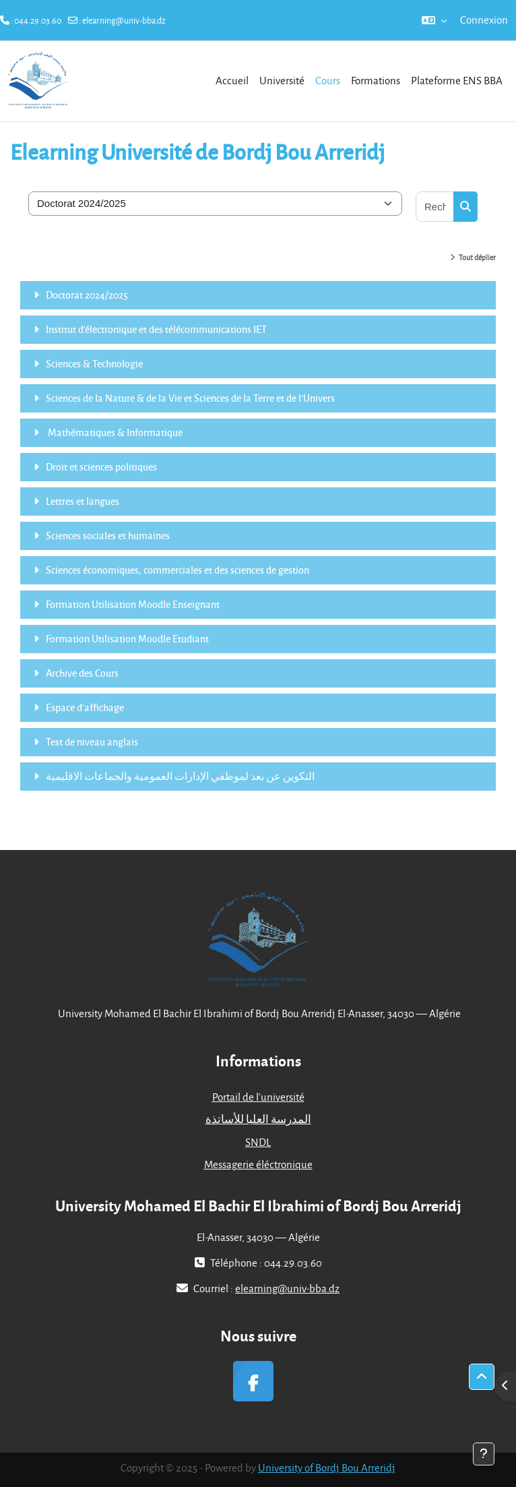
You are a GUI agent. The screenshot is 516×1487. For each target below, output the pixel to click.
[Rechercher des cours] (435, 206)
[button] (434, 20)
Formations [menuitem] (375, 80)
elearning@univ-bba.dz (124, 20)
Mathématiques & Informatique (114, 432)
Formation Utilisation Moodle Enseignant (133, 604)
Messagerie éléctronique (258, 1164)
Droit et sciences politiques (101, 466)
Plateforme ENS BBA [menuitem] (457, 80)
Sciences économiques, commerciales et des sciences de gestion (177, 569)
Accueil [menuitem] (232, 80)
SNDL (258, 1141)
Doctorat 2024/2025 (87, 294)
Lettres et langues (82, 501)
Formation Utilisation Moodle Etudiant (127, 638)
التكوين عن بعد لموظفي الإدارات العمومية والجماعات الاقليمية (180, 776)
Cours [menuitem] (327, 80)
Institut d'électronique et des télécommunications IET (156, 329)
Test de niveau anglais (92, 741)
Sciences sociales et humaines (108, 535)
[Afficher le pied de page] (483, 1454)
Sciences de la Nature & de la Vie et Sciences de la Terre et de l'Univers (190, 397)
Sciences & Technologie (94, 363)
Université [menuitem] (281, 80)
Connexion (484, 19)
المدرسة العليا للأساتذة (258, 1119)
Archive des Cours (82, 672)
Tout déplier (477, 257)
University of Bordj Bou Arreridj (326, 1467)
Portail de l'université (258, 1096)
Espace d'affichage (85, 707)
